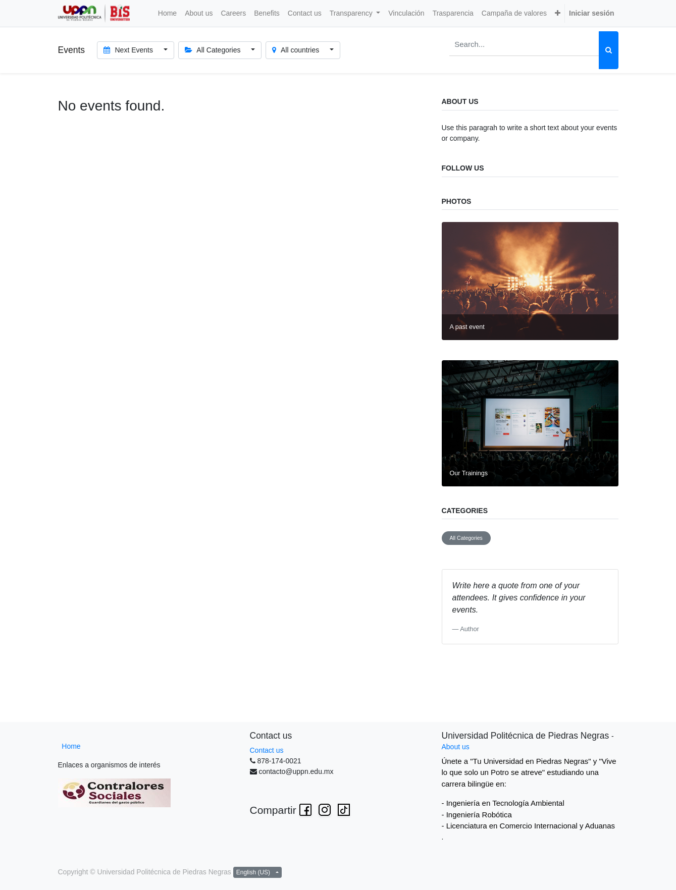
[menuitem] (167, 13)
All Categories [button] (214, 50)
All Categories (466, 538)
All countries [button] (296, 50)
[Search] (608, 50)
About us (456, 747)
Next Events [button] (129, 50)
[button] (557, 13)
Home (71, 746)
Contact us (267, 750)
